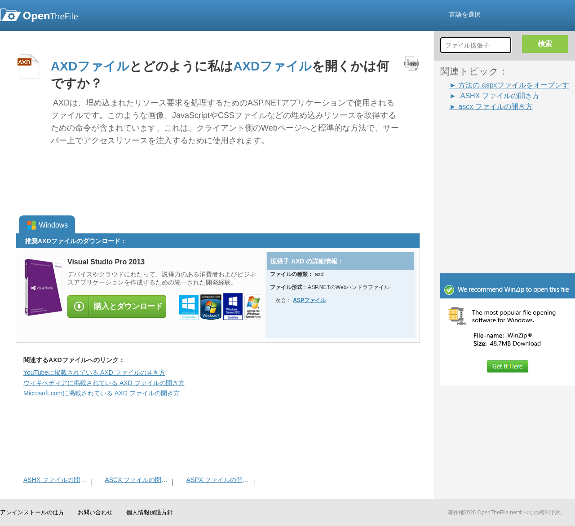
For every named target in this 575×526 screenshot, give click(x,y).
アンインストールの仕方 (32, 512)
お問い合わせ (95, 512)
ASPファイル (309, 300)
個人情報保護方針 (149, 512)
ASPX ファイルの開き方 (219, 479)
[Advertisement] (507, 213)
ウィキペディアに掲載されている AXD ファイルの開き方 (104, 382)
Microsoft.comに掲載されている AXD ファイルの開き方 (101, 393)
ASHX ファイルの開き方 (55, 479)
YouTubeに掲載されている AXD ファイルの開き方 (94, 372)
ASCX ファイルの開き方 (137, 479)
